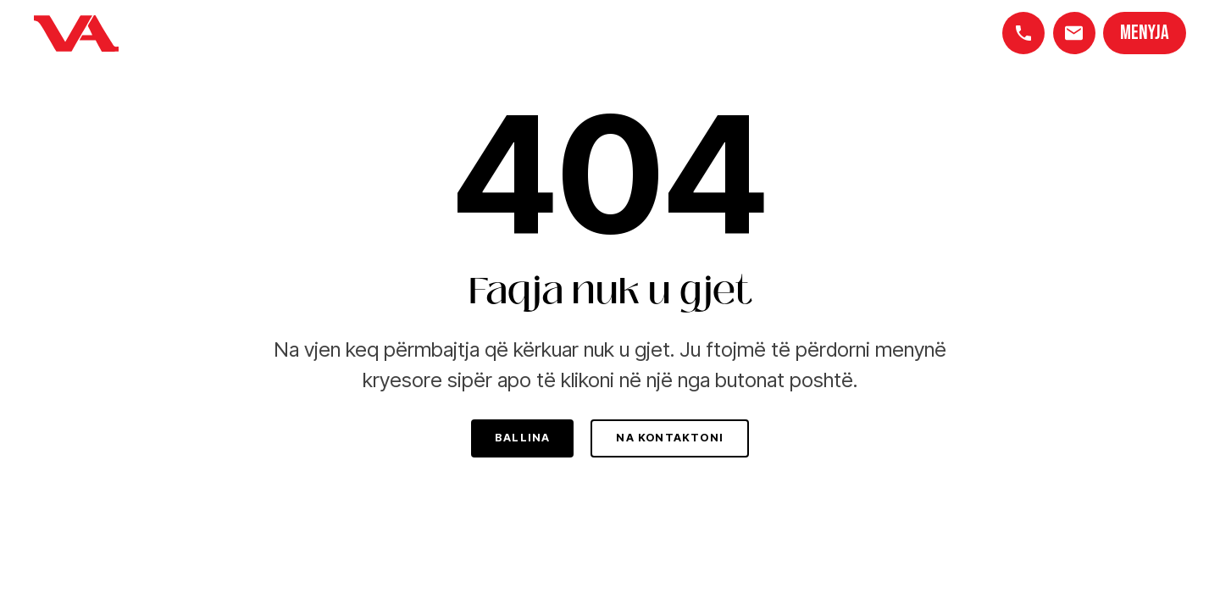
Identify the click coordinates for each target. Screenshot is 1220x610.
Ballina (522, 437)
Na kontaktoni (670, 437)
